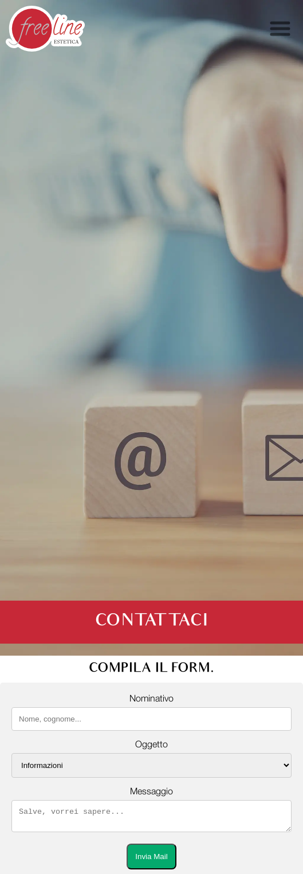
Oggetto (151, 744)
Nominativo (151, 698)
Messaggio (151, 791)
